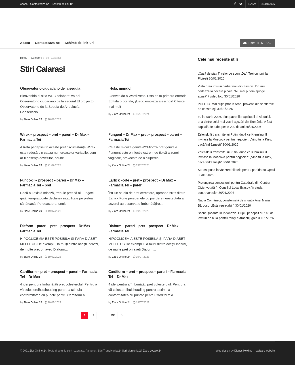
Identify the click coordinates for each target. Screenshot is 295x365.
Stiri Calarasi (53, 57)
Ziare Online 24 (33, 119)
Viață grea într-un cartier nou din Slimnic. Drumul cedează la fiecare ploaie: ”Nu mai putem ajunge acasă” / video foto (231, 91)
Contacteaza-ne (39, 4)
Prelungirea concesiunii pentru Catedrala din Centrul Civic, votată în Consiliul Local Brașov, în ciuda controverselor (234, 187)
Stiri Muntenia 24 (132, 350)
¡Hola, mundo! (119, 88)
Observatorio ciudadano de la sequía (50, 88)
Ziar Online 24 (38, 350)
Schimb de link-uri (62, 4)
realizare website (265, 350)
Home (23, 57)
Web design (223, 350)
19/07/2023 (141, 165)
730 (113, 315)
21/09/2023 (53, 165)
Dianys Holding (243, 350)
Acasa (23, 4)
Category (36, 57)
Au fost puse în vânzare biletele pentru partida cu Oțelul (236, 170)
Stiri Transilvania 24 (109, 350)
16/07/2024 (53, 119)
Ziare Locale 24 (152, 350)
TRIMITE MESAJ (257, 43)
